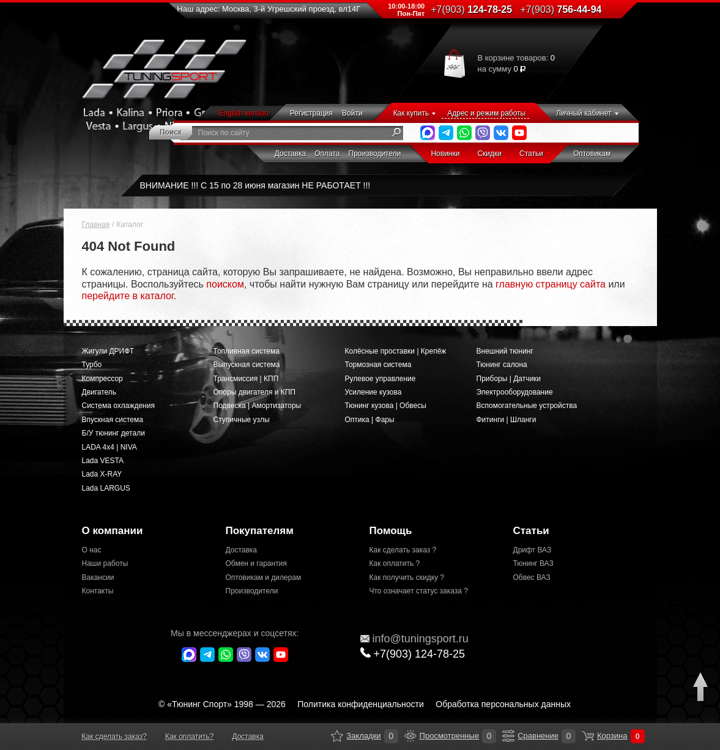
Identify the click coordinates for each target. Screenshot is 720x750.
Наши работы (105, 563)
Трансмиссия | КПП (246, 378)
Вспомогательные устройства (527, 405)
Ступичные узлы (241, 419)
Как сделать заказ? (114, 736)
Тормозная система (378, 364)
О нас (92, 550)
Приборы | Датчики (509, 378)
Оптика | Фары (370, 419)
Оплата (327, 153)
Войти (352, 113)
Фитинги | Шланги (506, 419)
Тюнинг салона (502, 364)
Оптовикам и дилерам (264, 577)
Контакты (98, 591)
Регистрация (311, 113)
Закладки (337, 736)
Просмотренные (410, 736)
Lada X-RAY (102, 474)
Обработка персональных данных (503, 704)
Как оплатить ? (394, 563)
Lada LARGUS (106, 488)
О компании (112, 531)
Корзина (588, 736)
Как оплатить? (189, 736)
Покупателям (260, 531)
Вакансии (98, 577)
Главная (96, 224)
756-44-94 (561, 9)
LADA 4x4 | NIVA (109, 447)
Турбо (92, 364)
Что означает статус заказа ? (419, 591)
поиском (225, 284)
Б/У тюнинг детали (113, 433)
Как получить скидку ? (407, 577)
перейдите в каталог (128, 296)
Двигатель (99, 392)
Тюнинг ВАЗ (533, 563)
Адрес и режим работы (486, 113)
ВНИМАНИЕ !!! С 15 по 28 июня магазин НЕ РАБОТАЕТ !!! (255, 185)
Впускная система (112, 419)
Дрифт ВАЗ (532, 550)
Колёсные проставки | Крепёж (396, 351)
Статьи (531, 153)
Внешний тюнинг (505, 351)
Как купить (411, 113)
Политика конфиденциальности (360, 704)
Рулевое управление (380, 378)
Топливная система (246, 351)
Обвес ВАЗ (532, 577)
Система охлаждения (118, 405)
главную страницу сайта (550, 284)
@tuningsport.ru (414, 639)
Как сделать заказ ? (403, 550)
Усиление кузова (373, 392)
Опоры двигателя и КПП (254, 392)
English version (244, 113)
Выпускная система (246, 364)
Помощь (390, 531)
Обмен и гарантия (256, 563)
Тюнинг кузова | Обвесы (385, 405)
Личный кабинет (583, 113)
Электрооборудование (515, 392)
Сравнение (508, 736)
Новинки (445, 153)
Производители (375, 153)
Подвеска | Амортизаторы (257, 405)
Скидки (489, 153)
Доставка (290, 153)
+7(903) (413, 653)
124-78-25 (471, 9)
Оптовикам (592, 153)
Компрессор (102, 378)
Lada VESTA (103, 460)
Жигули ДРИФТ (108, 351)
